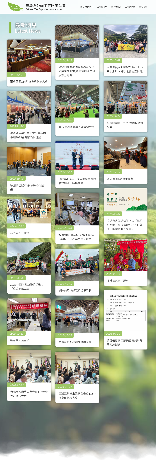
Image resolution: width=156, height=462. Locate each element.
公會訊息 (102, 7)
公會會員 (130, 7)
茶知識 (143, 7)
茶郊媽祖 (116, 7)
